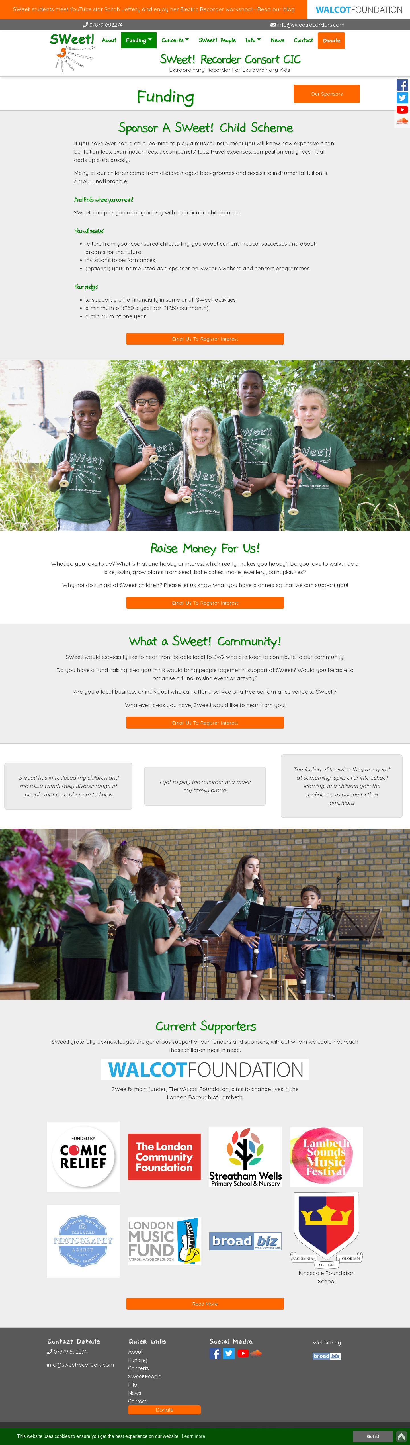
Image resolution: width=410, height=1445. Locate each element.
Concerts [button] (172, 40)
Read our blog (276, 9)
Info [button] (250, 40)
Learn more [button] (193, 1436)
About (109, 40)
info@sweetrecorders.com (307, 24)
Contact (303, 40)
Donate (331, 40)
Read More (205, 1304)
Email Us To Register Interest (205, 339)
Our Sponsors (327, 94)
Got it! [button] (373, 1436)
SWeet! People (217, 40)
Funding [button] (136, 40)
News (277, 40)
